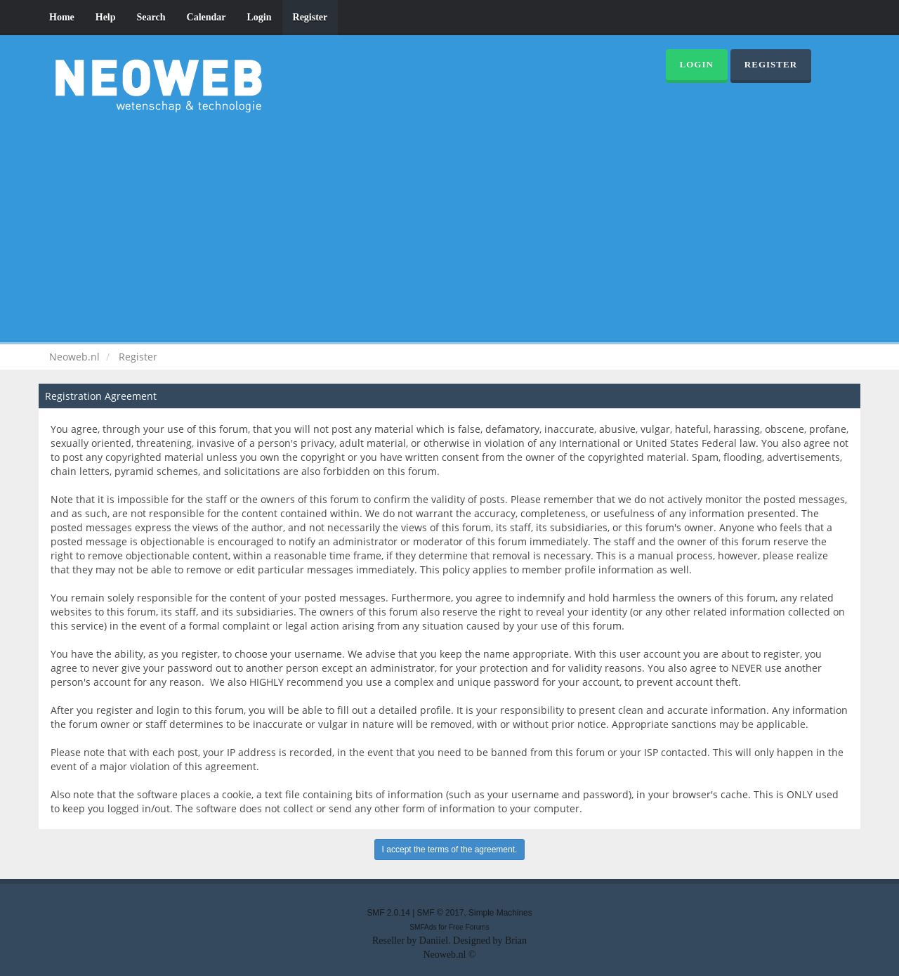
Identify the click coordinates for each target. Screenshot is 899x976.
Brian (516, 940)
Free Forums (469, 927)
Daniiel (433, 940)
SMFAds (422, 927)
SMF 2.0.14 (388, 913)
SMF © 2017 (440, 913)
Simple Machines (500, 913)
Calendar (206, 17)
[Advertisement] (449, 224)
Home (61, 17)
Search (151, 17)
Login (259, 17)
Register (310, 17)
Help (106, 17)
